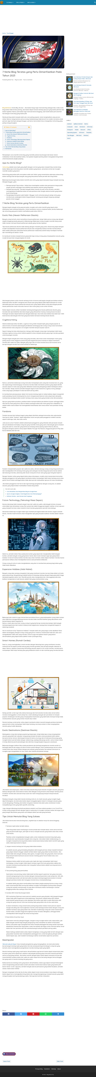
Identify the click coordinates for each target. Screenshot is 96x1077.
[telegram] (58, 1014)
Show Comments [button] (10, 1054)
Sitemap (53, 1069)
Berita (86, 124)
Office (89, 129)
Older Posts (60, 1061)
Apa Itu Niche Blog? (10, 130)
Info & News (31, 2)
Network (83, 129)
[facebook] (8, 1014)
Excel (76, 127)
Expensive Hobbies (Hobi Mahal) (15, 141)
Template (88, 132)
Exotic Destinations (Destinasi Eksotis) (17, 145)
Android (69, 124)
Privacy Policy (39, 1069)
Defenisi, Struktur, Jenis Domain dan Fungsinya (19, 496)
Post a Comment (27, 80)
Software (81, 132)
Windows (86, 135)
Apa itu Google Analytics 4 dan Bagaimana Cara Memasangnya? (24, 494)
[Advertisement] (48, 18)
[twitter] (21, 1014)
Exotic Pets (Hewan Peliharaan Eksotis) (17, 134)
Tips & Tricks (20, 2)
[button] (16, 127)
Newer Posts (6, 1061)
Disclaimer (47, 1069)
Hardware (82, 127)
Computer (70, 127)
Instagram (70, 129)
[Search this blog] (95, 2)
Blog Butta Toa (50, 1074)
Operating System (72, 132)
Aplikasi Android (78, 124)
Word (68, 138)
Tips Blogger (70, 135)
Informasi (89, 127)
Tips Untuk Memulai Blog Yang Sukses (15, 147)
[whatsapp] (46, 1014)
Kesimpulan (8, 148)
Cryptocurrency (11, 136)
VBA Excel (78, 135)
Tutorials (9, 2)
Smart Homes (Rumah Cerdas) (15, 143)
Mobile (76, 129)
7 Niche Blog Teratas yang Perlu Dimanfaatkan (17, 132)
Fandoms (9, 137)
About (59, 1069)
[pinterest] (33, 1014)
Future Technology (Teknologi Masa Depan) (18, 139)
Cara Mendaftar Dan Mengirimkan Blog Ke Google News (22, 491)
